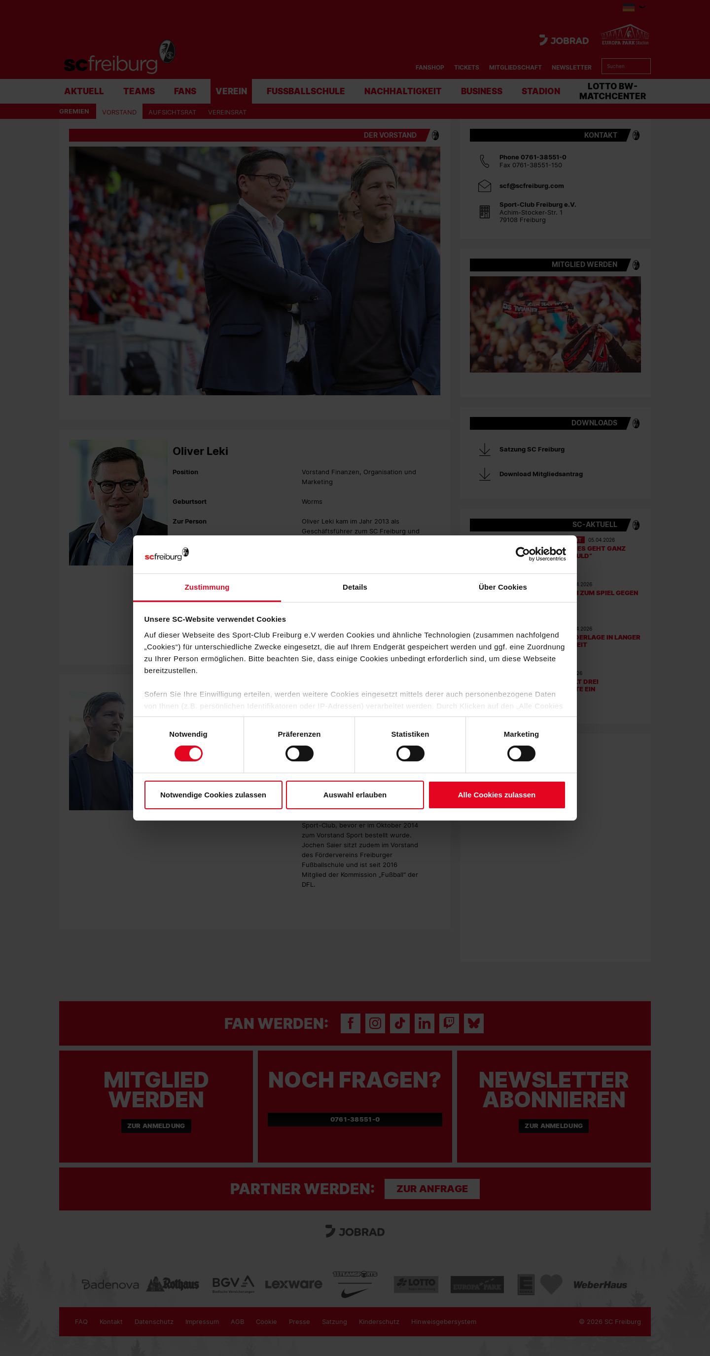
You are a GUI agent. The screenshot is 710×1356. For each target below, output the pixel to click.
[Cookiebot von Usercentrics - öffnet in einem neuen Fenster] (523, 554)
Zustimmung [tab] (207, 587)
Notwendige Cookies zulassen (213, 795)
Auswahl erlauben (355, 795)
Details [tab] (355, 587)
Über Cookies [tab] (503, 587)
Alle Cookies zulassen (497, 795)
